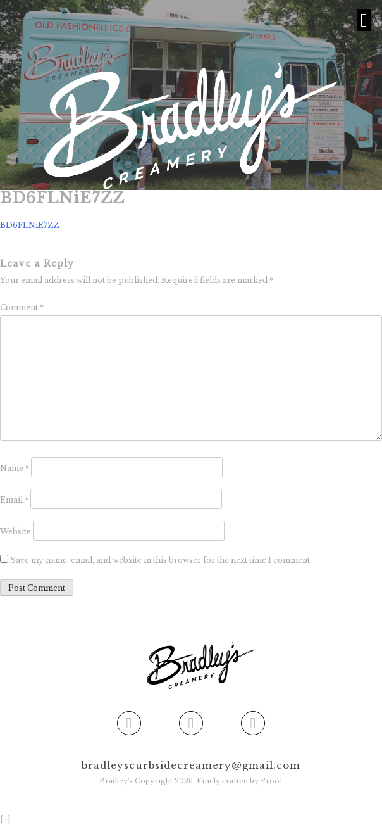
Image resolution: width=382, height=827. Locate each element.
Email (14, 500)
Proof (272, 780)
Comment (22, 307)
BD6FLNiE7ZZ (29, 225)
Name (14, 468)
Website (15, 531)
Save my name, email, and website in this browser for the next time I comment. (161, 560)
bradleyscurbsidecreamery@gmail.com (191, 765)
